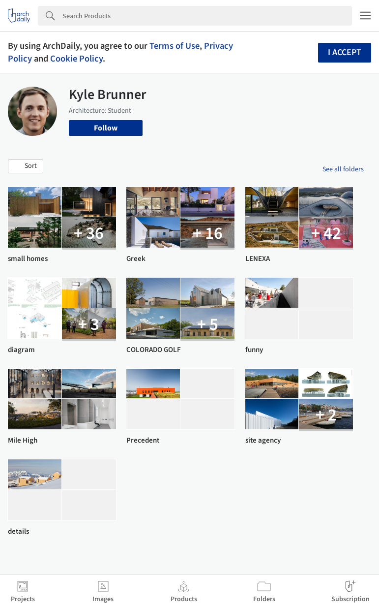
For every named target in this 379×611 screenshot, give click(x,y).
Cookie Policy (76, 58)
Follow (105, 128)
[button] (25, 166)
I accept (344, 52)
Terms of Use (174, 45)
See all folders (343, 169)
